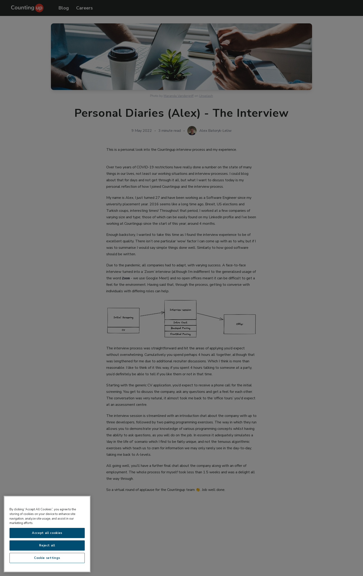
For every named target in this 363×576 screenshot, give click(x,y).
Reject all (47, 545)
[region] (47, 534)
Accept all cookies (47, 533)
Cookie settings (47, 558)
